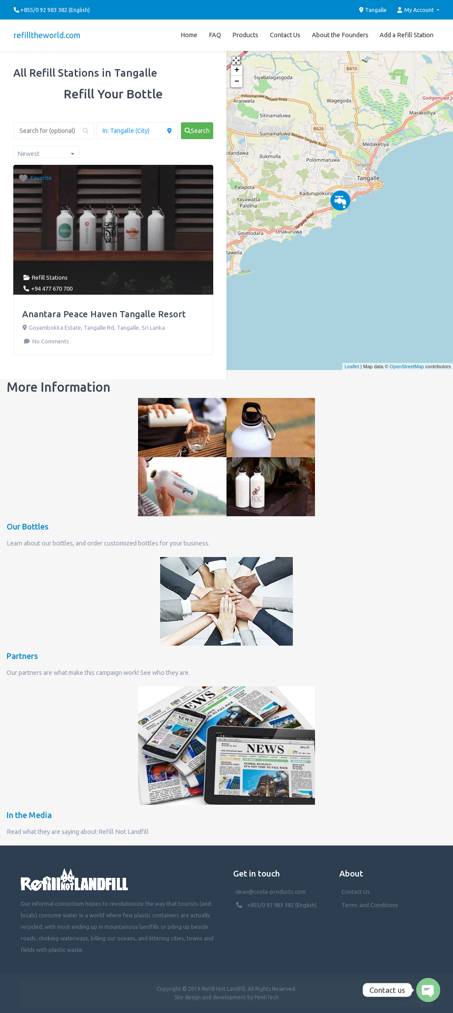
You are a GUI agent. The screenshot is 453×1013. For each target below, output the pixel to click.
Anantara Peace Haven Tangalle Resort (104, 314)
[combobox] (46, 152)
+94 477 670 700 (52, 288)
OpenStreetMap (407, 366)
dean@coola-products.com (271, 891)
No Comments (50, 341)
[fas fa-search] (197, 130)
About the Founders (340, 35)
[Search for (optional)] (53, 130)
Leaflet (352, 366)
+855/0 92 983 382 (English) (282, 905)
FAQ (215, 35)
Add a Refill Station (407, 35)
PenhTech (266, 997)
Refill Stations (50, 277)
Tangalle (373, 10)
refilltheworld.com (47, 35)
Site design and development (210, 997)
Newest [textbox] (28, 153)
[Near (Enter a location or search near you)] (136, 130)
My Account (416, 10)
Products (245, 35)
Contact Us (285, 35)
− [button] (236, 81)
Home (188, 35)
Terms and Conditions (370, 905)
